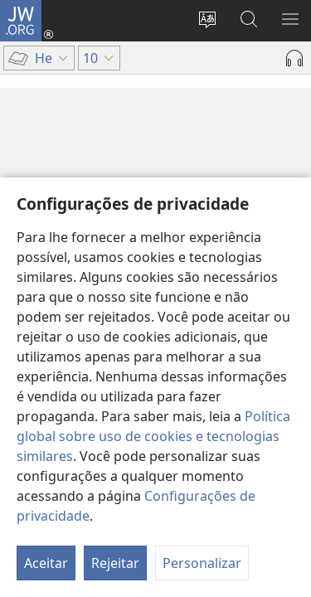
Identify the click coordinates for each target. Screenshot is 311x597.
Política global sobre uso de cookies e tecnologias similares (153, 436)
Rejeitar (115, 563)
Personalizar (202, 563)
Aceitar (46, 563)
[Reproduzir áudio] (294, 58)
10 (29, 161)
